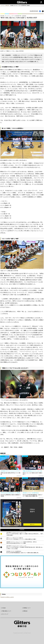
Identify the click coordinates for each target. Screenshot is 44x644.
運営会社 (25, 611)
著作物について (26, 607)
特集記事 (7, 5)
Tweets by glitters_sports (7, 597)
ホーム (2, 5)
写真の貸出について (6, 611)
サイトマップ (5, 614)
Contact (4, 607)
